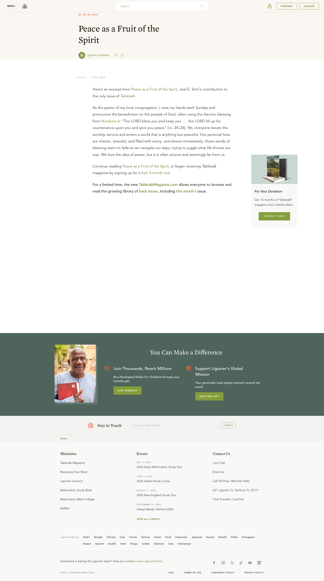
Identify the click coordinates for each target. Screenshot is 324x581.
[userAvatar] (270, 6)
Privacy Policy (254, 572)
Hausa (157, 537)
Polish (234, 537)
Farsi (122, 537)
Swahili (112, 543)
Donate (309, 6)
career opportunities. (149, 561)
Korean (210, 537)
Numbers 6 (110, 121)
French (133, 537)
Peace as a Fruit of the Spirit (154, 89)
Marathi (222, 537)
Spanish (99, 543)
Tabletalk (127, 96)
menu (11, 6)
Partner (287, 6)
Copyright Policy (222, 572)
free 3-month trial (155, 173)
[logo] (25, 6)
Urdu (171, 543)
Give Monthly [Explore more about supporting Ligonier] (127, 390)
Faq (171, 572)
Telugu (134, 543)
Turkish (146, 543)
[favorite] (116, 55)
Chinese (111, 537)
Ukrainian (159, 543)
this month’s (186, 191)
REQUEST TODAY (274, 216)
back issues (148, 191)
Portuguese (248, 537)
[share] (121, 55)
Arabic (86, 537)
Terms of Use (192, 572)
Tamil (123, 543)
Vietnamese (184, 543)
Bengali (98, 537)
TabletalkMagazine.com (158, 184)
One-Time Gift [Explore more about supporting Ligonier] (209, 396)
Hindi (168, 537)
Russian (87, 543)
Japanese (197, 537)
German (145, 537)
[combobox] (156, 6)
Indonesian (181, 537)
